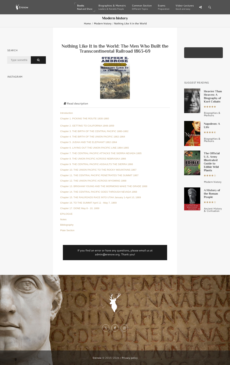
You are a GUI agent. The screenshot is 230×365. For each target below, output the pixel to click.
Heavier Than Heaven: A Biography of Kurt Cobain (213, 96)
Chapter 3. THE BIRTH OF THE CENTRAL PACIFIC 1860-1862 (94, 131)
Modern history (102, 23)
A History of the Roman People (212, 193)
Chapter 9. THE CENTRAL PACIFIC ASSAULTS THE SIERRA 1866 (96, 164)
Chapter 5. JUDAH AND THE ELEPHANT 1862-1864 (88, 142)
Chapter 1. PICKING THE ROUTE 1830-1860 (84, 118)
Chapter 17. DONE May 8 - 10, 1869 (79, 208)
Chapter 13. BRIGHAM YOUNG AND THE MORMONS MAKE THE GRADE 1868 (103, 186)
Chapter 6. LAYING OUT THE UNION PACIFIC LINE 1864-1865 (94, 147)
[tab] (115, 104)
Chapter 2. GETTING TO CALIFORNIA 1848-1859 (87, 125)
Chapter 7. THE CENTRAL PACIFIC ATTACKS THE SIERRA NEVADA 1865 (101, 153)
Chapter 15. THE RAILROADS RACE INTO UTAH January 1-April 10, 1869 (100, 197)
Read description (76, 103)
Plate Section (67, 230)
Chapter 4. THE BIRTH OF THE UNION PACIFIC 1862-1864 (92, 136)
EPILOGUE (66, 214)
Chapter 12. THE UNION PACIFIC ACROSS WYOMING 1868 (93, 180)
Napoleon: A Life (212, 125)
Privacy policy (130, 358)
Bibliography (66, 224)
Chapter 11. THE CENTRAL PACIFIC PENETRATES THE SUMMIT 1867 (99, 175)
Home (87, 23)
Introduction (66, 113)
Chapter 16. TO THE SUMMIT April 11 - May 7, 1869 (88, 202)
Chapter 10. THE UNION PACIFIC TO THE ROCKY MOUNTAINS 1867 (98, 169)
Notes (63, 219)
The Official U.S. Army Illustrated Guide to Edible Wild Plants (212, 161)
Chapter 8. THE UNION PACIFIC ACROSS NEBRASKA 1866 (93, 158)
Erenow (97, 358)
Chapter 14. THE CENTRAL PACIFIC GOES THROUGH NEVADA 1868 (98, 191)
